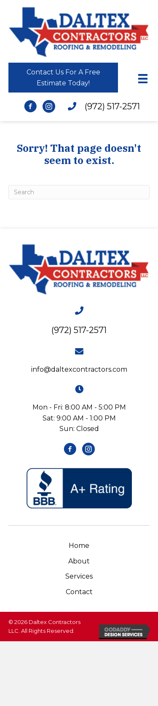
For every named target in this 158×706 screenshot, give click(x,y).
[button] (63, 78)
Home (79, 546)
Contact (79, 592)
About (79, 561)
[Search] (79, 192)
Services (79, 576)
